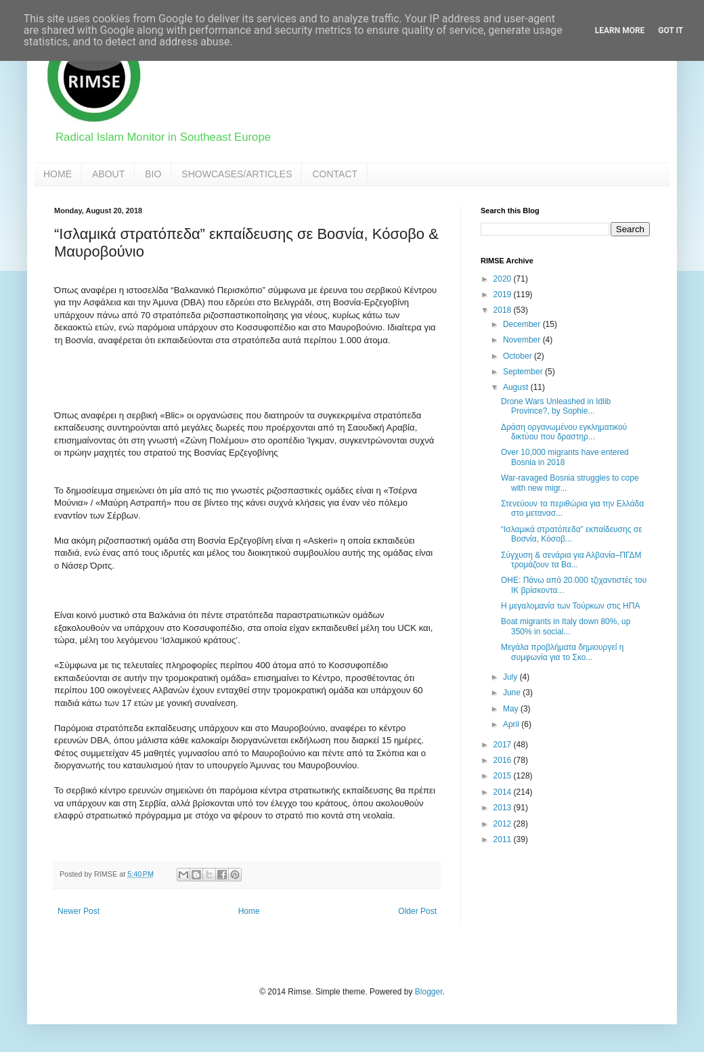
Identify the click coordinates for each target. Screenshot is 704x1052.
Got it (670, 30)
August (517, 387)
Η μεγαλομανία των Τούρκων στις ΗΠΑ (570, 606)
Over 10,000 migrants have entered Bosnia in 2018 (565, 456)
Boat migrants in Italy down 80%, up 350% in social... (565, 626)
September (524, 371)
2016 (503, 760)
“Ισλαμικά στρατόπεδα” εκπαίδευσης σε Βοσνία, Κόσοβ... (571, 534)
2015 (503, 776)
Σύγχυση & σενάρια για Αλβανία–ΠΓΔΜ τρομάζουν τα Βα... (571, 559)
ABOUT (108, 174)
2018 (503, 310)
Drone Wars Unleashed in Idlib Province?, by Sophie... (556, 406)
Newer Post (79, 911)
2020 (503, 279)
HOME (57, 174)
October (518, 356)
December (523, 324)
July (511, 677)
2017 (503, 744)
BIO (153, 174)
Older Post (417, 911)
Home (249, 911)
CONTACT (334, 174)
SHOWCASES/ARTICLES (236, 174)
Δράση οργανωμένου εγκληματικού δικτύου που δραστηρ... (564, 431)
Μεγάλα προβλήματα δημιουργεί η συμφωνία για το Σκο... (562, 651)
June (513, 692)
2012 (503, 824)
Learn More (620, 30)
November (523, 340)
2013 (503, 807)
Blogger (429, 991)
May (512, 709)
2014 (503, 792)
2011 (503, 839)
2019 (503, 294)
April (512, 724)
